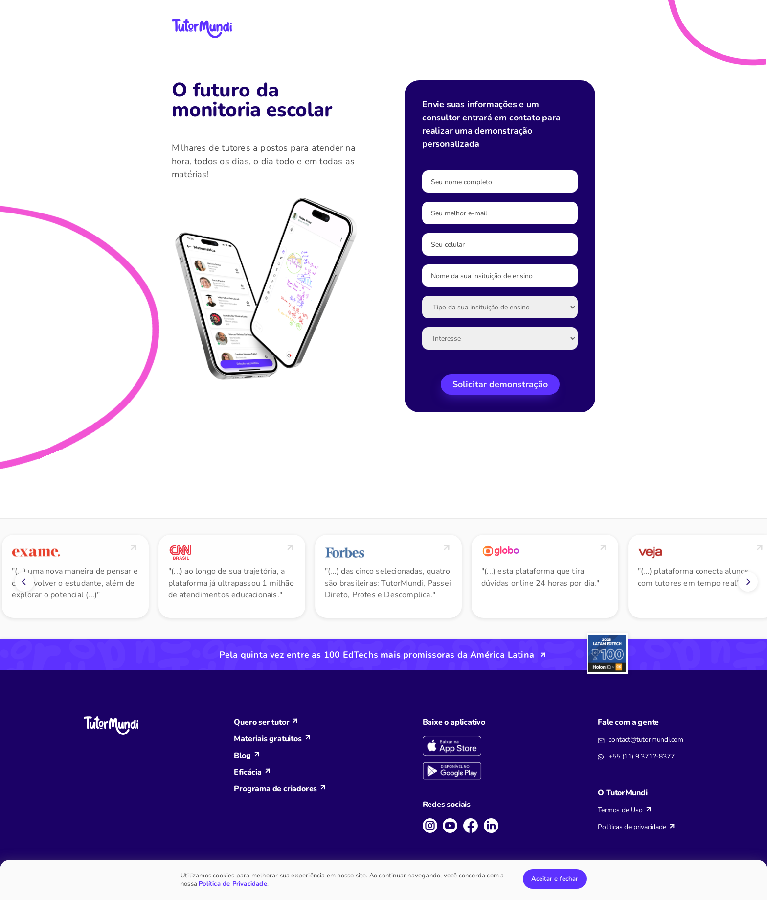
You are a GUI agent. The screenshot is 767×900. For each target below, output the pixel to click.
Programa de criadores (275, 788)
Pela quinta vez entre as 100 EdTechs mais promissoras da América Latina (376, 655)
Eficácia (247, 772)
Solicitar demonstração (500, 384)
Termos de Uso (620, 810)
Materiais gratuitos (267, 739)
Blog (242, 755)
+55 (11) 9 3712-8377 (641, 756)
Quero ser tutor (261, 722)
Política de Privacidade (233, 883)
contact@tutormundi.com (646, 739)
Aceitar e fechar (554, 879)
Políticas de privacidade (632, 826)
